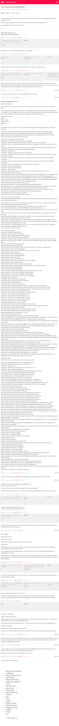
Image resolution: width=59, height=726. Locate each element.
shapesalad (3, 562)
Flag (5, 28)
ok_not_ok (3, 53)
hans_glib (49, 584)
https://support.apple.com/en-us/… (9, 101)
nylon (2, 28)
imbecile (2, 37)
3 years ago (9, 37)
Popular (13, 13)
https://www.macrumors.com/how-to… (10, 34)
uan (48, 77)
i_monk (2, 77)
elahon (2, 90)
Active (17, 13)
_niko (2, 97)
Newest (7, 13)
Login (2, 660)
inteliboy (2, 58)
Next (7, 714)
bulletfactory (3, 656)
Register (7, 660)
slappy (2, 494)
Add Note (26, 40)
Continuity (3, 530)
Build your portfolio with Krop (16, 7)
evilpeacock (26, 569)
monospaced (3, 45)
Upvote (14, 37)
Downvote (19, 37)
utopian (2, 512)
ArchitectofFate (27, 58)
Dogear (23, 37)
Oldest (2, 13)
